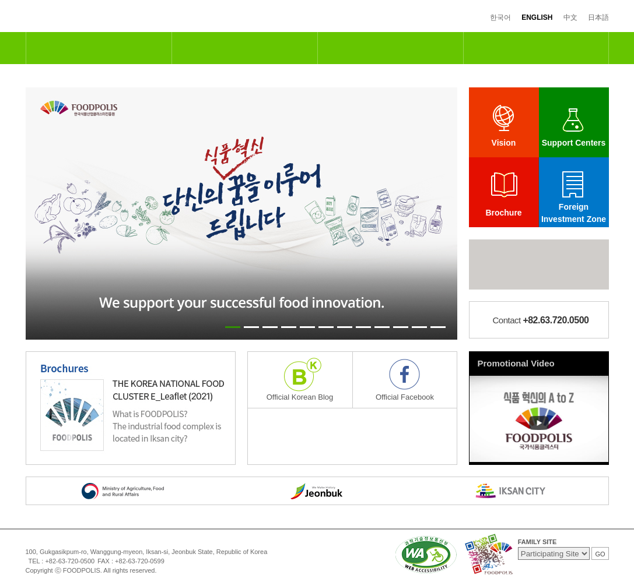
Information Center (536, 48)
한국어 (500, 17)
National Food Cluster (98, 48)
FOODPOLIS (74, 16)
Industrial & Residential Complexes (390, 48)
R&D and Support (244, 48)
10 (400, 327)
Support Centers (574, 142)
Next (442, 214)
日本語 (598, 17)
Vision (504, 142)
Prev (40, 214)
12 (438, 327)
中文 (570, 17)
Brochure (503, 212)
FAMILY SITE (537, 541)
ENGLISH (536, 17)
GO (600, 554)
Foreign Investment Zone (573, 213)
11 (419, 327)
